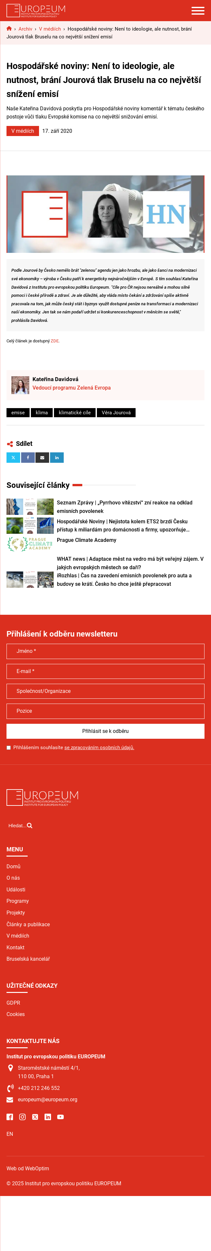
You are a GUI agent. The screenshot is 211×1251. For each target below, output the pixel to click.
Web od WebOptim (28, 1168)
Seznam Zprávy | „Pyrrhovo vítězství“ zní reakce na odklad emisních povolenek (124, 507)
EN (10, 1134)
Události (16, 890)
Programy (18, 901)
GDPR (13, 1003)
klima (42, 413)
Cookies (16, 1014)
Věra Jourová (116, 413)
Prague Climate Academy (86, 540)
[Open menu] (197, 11)
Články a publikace (28, 924)
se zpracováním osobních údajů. (99, 747)
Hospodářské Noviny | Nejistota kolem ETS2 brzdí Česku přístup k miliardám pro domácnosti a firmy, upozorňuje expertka (122, 526)
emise (18, 413)
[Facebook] (28, 457)
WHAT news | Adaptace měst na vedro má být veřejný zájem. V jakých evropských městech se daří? (130, 563)
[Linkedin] (57, 457)
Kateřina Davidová (55, 379)
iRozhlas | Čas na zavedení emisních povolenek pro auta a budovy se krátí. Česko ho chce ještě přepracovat (124, 579)
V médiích (22, 131)
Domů (13, 866)
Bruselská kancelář (28, 959)
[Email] (42, 457)
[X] (13, 457)
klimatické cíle (75, 413)
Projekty (16, 913)
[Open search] (20, 825)
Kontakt (15, 947)
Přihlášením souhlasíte (73, 747)
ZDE (55, 340)
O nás (13, 878)
